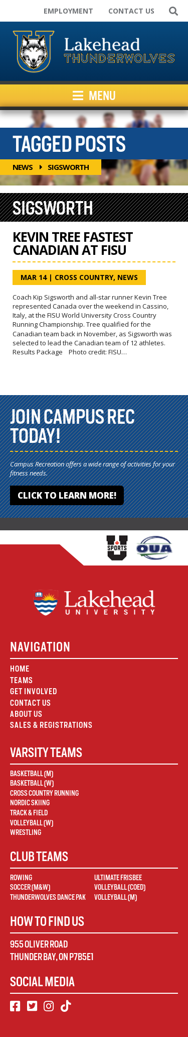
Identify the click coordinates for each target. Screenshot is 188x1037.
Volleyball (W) (31, 823)
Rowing (21, 878)
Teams (21, 680)
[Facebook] (15, 1006)
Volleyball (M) (115, 897)
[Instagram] (49, 1006)
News (23, 167)
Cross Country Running (44, 793)
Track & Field (29, 813)
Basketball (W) (32, 783)
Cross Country (84, 277)
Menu (94, 95)
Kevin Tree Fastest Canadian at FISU (73, 243)
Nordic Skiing (30, 803)
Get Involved (33, 691)
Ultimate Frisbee (118, 878)
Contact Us (131, 11)
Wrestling (25, 832)
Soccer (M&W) (30, 887)
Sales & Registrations (51, 725)
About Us (26, 714)
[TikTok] (66, 1006)
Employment (68, 11)
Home (20, 669)
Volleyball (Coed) (119, 887)
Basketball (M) (31, 774)
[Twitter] (32, 1006)
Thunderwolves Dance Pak (48, 897)
